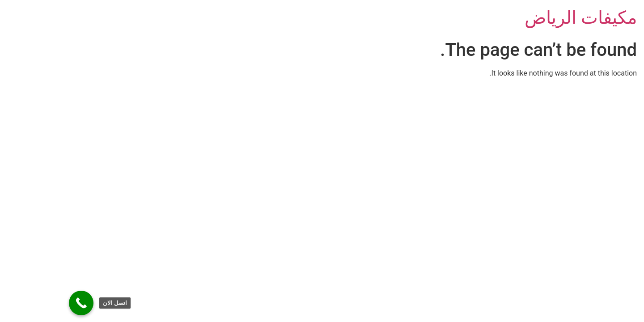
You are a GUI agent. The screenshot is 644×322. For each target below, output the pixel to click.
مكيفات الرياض (521, 17)
